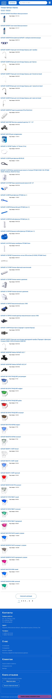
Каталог (3, 10)
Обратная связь (11, 681)
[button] (21, 3)
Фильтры (8, 10)
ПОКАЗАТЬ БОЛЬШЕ (26, 596)
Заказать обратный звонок (11, 685)
